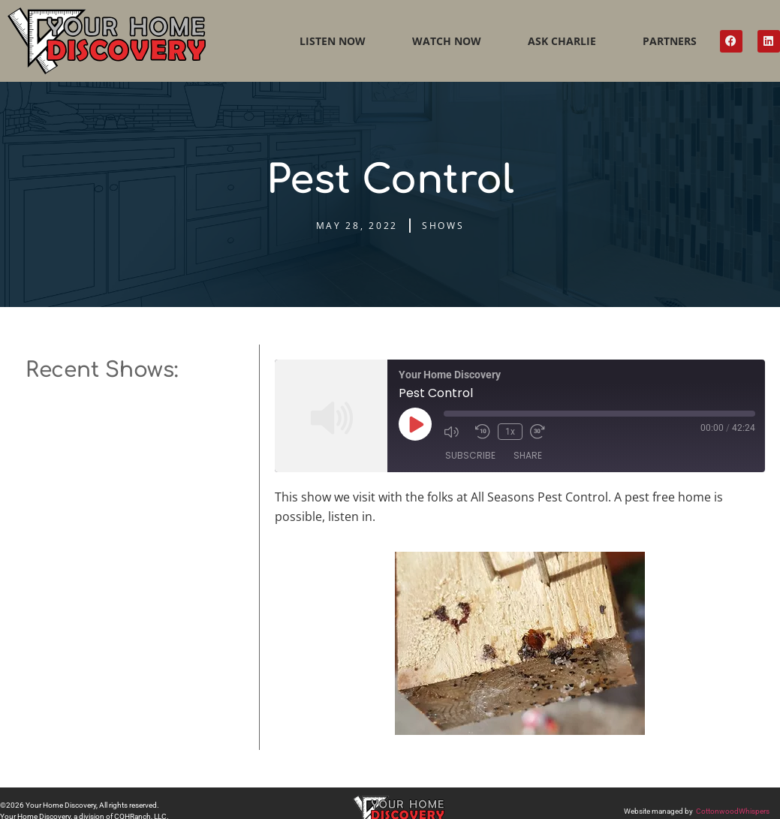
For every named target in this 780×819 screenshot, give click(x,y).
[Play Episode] (415, 424)
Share (527, 455)
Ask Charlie (562, 41)
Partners (670, 41)
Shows (443, 225)
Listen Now (333, 41)
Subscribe (470, 455)
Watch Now (446, 41)
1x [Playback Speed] (510, 431)
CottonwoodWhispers (732, 811)
